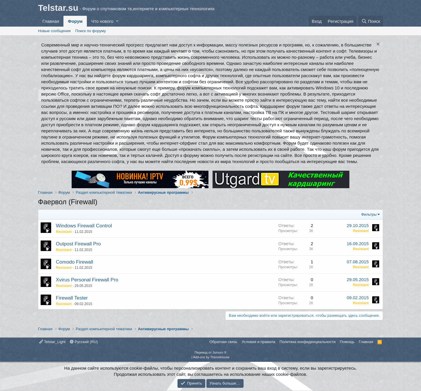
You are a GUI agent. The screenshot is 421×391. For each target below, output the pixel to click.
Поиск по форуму (90, 31)
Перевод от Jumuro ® (210, 352)
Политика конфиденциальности (307, 342)
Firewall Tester (72, 298)
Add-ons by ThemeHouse (211, 357)
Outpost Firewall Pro (78, 244)
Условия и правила (258, 342)
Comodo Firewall (74, 262)
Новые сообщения (54, 31)
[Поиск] (370, 21)
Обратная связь (223, 342)
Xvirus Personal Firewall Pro (87, 280)
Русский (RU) (84, 342)
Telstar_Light (52, 342)
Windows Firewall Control (84, 226)
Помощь (347, 342)
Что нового (102, 21)
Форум (75, 21)
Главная (50, 21)
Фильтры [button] (369, 214)
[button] (117, 21)
